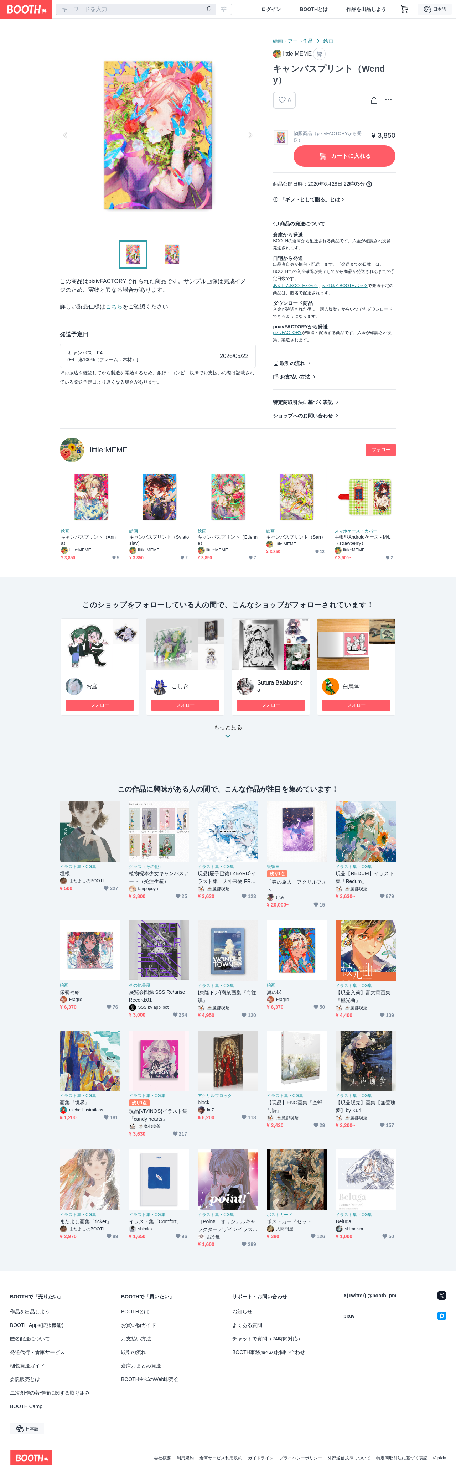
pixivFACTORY (287, 332)
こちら (114, 306)
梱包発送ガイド (27, 1366)
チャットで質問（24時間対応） (267, 1338)
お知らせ (242, 1311)
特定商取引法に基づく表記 (303, 402)
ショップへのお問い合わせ (303, 416)
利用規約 (185, 1458)
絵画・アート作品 (293, 41)
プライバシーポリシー (300, 1458)
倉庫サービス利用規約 (221, 1458)
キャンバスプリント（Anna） (88, 540)
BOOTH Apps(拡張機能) (36, 1325)
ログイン (271, 9)
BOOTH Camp (26, 1406)
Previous (65, 135)
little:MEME (109, 450)
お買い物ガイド (138, 1325)
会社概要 (162, 1458)
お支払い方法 (295, 377)
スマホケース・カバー (356, 531)
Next (250, 135)
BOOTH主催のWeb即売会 (150, 1379)
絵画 (328, 41)
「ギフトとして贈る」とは (310, 199)
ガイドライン (261, 1458)
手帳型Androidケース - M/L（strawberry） (363, 540)
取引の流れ (292, 363)
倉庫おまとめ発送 (141, 1366)
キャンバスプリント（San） (296, 537)
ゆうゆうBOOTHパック (345, 285)
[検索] (208, 10)
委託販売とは (25, 1379)
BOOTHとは (314, 9)
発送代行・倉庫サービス (37, 1352)
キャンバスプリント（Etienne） (228, 540)
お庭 (92, 686)
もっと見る (228, 734)
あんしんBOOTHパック (295, 285)
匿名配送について (30, 1338)
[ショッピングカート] (404, 9)
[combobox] (136, 9)
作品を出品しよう (366, 9)
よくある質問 (247, 1325)
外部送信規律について (349, 1458)
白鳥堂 (351, 686)
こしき (180, 686)
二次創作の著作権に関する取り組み (50, 1393)
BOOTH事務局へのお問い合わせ (268, 1352)
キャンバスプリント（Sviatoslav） (159, 540)
